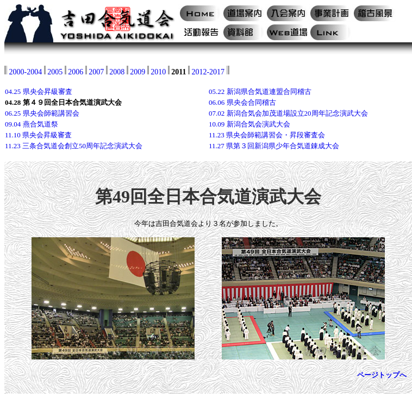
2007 (96, 72)
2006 (75, 72)
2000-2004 (25, 72)
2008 (116, 72)
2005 (55, 72)
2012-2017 (207, 72)
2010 (158, 72)
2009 (137, 72)
